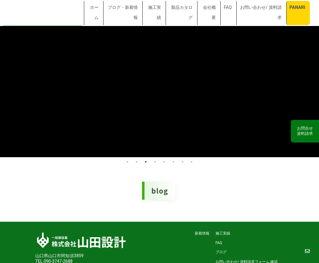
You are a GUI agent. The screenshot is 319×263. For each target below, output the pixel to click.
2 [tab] (136, 161)
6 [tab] (173, 161)
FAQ (219, 242)
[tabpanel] (159, 91)
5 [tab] (164, 161)
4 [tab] (155, 161)
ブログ (221, 251)
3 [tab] (146, 161)
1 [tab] (127, 161)
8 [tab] (192, 161)
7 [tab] (182, 161)
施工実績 (223, 232)
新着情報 (202, 232)
